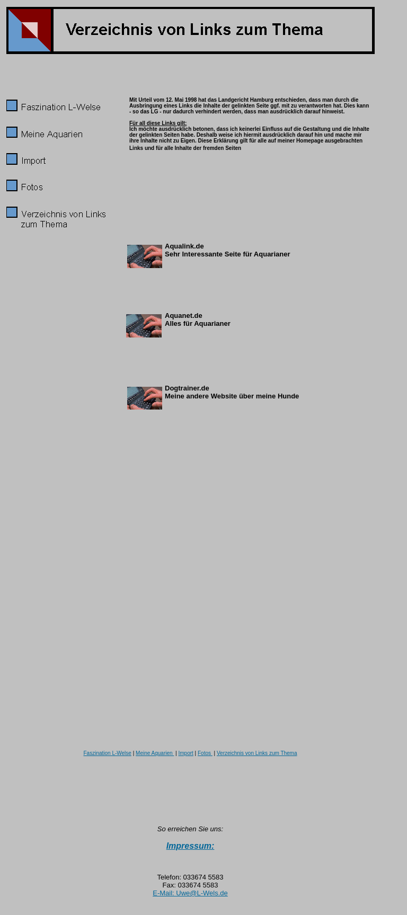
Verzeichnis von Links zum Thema (257, 753)
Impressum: (190, 845)
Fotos (205, 753)
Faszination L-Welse (107, 753)
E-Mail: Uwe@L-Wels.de (190, 893)
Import (186, 753)
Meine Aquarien (155, 753)
